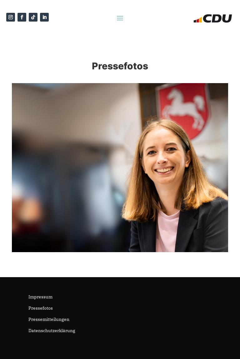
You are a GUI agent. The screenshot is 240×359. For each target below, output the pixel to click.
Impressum (40, 297)
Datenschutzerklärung (51, 330)
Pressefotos (40, 308)
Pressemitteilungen (48, 319)
